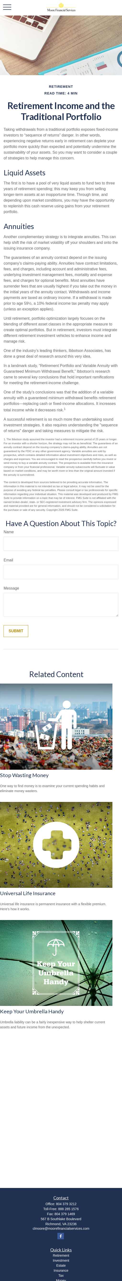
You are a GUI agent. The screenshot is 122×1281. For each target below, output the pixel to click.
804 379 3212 (66, 1204)
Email (8, 560)
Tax (61, 1275)
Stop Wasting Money (24, 775)
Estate (61, 1265)
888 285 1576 (68, 1209)
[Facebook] (60, 1236)
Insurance (61, 1270)
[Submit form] (16, 631)
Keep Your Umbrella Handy (32, 1011)
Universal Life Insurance (27, 893)
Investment (61, 1260)
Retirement (61, 1255)
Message (11, 588)
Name (9, 532)
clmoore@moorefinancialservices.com (61, 1228)
